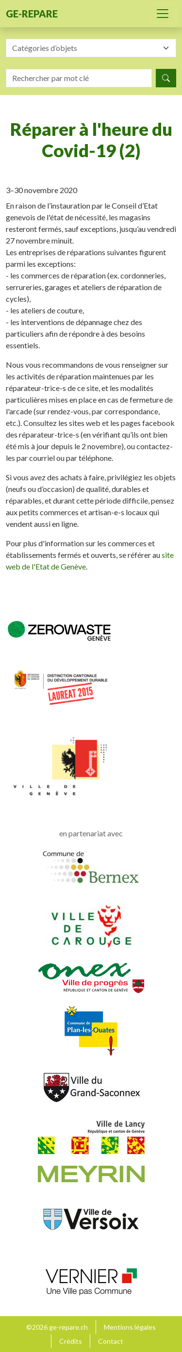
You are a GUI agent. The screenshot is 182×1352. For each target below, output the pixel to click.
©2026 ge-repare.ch (57, 1327)
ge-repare (32, 13)
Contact (110, 1341)
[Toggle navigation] (162, 13)
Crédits (70, 1341)
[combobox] (91, 48)
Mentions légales (130, 1327)
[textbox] (85, 48)
